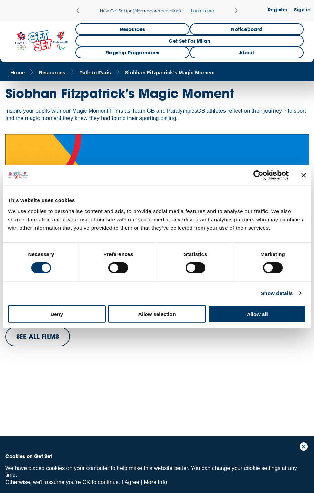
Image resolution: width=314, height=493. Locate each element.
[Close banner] (303, 175)
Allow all (257, 314)
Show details (277, 293)
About (246, 52)
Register (277, 9)
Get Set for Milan (189, 40)
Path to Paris (95, 72)
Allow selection (157, 314)
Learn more (202, 10)
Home (17, 72)
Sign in (302, 9)
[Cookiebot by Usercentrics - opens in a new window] (258, 175)
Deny (56, 314)
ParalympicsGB (55, 405)
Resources (132, 29)
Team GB (19, 407)
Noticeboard (246, 29)
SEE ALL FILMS (37, 336)
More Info (155, 482)
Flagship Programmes (132, 52)
